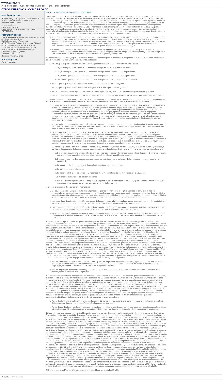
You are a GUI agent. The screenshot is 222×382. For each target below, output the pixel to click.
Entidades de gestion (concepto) (14, 41)
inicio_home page (9, 6)
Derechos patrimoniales (11, 22)
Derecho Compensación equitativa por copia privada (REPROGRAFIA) (18, 30)
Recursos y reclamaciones (12, 56)
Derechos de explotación (8, 25)
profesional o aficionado (59, 6)
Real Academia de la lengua (22, 38)
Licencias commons (9, 54)
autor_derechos (27, 6)
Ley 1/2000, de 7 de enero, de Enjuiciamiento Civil (99, 338)
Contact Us (5, 377)
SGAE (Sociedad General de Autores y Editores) (21, 43)
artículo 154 (93, 364)
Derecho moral (22, 19)
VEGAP (19, 47)
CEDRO (18, 45)
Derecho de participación (9, 27)
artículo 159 (106, 245)
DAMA (18, 49)
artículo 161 (141, 173)
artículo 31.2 (56, 217)
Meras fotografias (8, 62)
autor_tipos (41, 6)
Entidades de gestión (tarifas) (13, 52)
